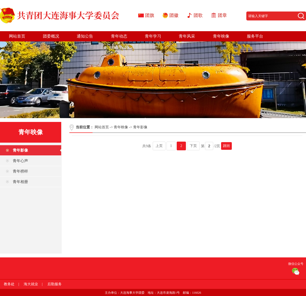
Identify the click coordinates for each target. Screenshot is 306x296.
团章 (222, 15)
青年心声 (20, 161)
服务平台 (255, 36)
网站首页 (17, 36)
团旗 (149, 15)
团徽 (173, 15)
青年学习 (153, 36)
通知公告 (85, 36)
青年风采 (187, 36)
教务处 (9, 284)
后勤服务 (54, 284)
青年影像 (20, 150)
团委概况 (51, 36)
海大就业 (31, 284)
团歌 (198, 15)
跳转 (226, 146)
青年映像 (221, 36)
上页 (159, 146)
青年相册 (20, 182)
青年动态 (119, 36)
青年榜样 (20, 171)
